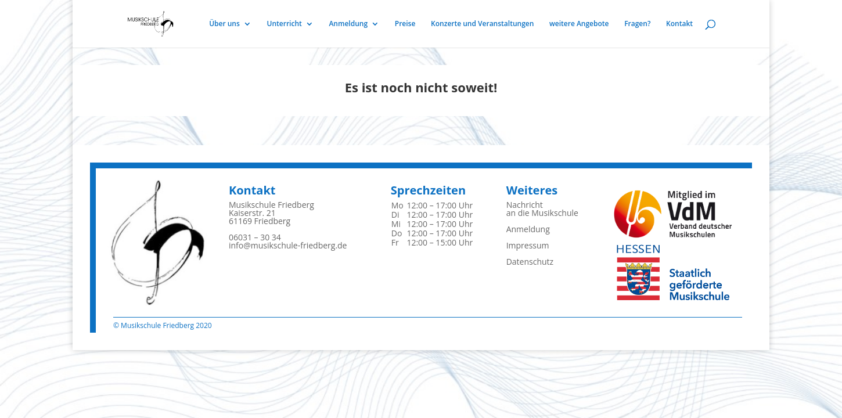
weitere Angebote (579, 24)
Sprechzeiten (428, 190)
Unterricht (284, 24)
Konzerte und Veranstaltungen (482, 24)
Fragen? (637, 24)
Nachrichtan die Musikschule (542, 208)
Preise (405, 24)
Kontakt (679, 24)
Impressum (527, 245)
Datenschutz (529, 261)
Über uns (224, 24)
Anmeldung (348, 24)
